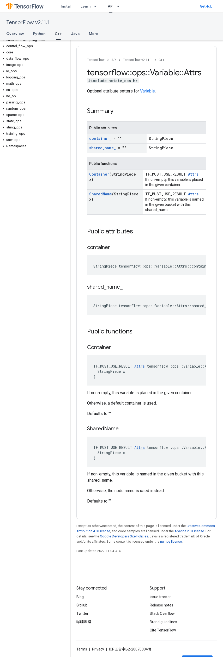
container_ (100, 138)
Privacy (98, 649)
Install (66, 6)
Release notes (161, 605)
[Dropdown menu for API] (119, 6)
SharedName (100, 193)
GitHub (206, 6)
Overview (15, 33)
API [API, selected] (110, 6)
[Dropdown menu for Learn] (97, 6)
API (113, 60)
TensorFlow (96, 60)
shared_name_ (102, 147)
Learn (86, 6)
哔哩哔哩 (83, 622)
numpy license (171, 541)
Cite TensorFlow (163, 630)
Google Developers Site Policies (124, 536)
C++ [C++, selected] (58, 33)
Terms (81, 649)
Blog (80, 597)
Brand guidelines (163, 622)
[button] (34, 40)
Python (39, 33)
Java (75, 33)
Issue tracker (160, 597)
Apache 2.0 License (189, 531)
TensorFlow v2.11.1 (27, 22)
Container (99, 174)
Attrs (193, 174)
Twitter (82, 613)
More (93, 33)
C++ (161, 60)
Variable (147, 91)
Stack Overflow (162, 613)
